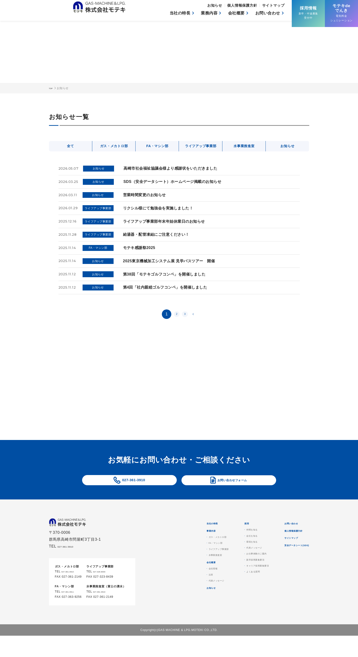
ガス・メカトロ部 (114, 147)
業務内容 (205, 14)
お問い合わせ (266, 14)
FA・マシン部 (157, 147)
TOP (52, 88)
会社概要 (234, 14)
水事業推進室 (244, 147)
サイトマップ (274, 6)
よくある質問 (228, 595)
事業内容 (172, 544)
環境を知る (227, 556)
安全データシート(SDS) (289, 568)
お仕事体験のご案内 (234, 571)
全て (70, 147)
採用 (218, 532)
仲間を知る (227, 540)
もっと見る (273, 413)
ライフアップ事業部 (201, 147)
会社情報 (175, 596)
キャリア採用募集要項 (235, 587)
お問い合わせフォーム (232, 484)
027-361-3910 (133, 484)
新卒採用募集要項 (232, 579)
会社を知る (227, 548)
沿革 (171, 604)
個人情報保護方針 (245, 6)
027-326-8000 (103, 584)
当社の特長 (175, 14)
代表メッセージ (180, 611)
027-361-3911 (71, 604)
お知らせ (219, 6)
